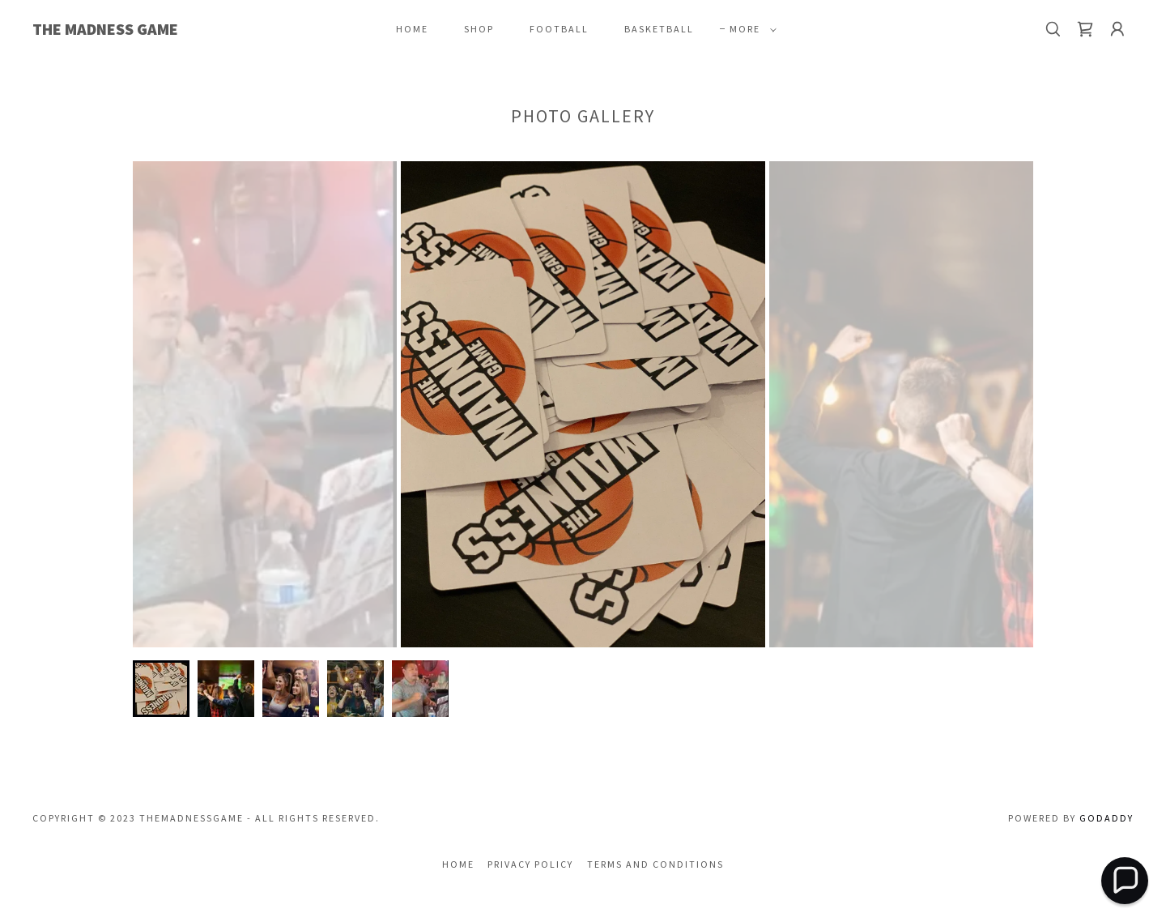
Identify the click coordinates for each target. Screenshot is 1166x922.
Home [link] (412, 29)
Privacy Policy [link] (530, 864)
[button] (750, 29)
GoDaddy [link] (1106, 818)
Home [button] (458, 864)
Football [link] (559, 29)
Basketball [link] (659, 29)
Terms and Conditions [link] (655, 864)
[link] (184, 30)
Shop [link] (479, 29)
